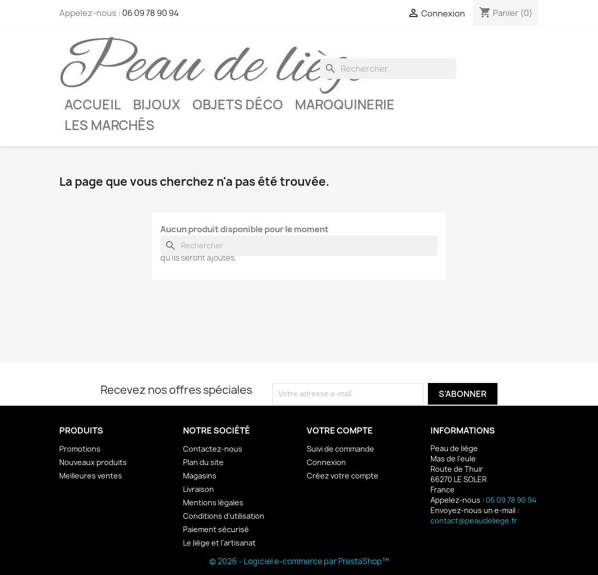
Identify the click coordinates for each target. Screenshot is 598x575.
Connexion (326, 462)
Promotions (80, 449)
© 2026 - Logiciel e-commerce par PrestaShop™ (299, 561)
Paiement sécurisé (216, 529)
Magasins (200, 476)
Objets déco (237, 104)
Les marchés (109, 125)
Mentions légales (213, 502)
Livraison (198, 489)
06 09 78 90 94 (150, 13)
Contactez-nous (212, 449)
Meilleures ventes (90, 476)
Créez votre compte (342, 476)
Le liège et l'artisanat (219, 543)
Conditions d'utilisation (223, 516)
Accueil (92, 104)
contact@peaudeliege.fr (473, 520)
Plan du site (203, 462)
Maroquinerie (345, 104)
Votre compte (340, 430)
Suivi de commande (340, 449)
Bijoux (156, 104)
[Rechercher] (388, 68)
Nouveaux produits (93, 462)
